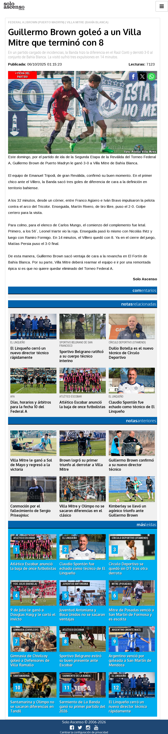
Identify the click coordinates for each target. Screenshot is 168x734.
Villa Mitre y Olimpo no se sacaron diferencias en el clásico (81, 510)
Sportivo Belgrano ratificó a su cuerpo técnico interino (81, 356)
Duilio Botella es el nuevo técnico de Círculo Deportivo (131, 353)
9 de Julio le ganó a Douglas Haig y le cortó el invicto (33, 614)
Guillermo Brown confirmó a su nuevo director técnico (131, 465)
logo (14, 6)
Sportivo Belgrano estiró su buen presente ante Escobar (80, 660)
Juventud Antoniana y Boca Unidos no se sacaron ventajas (82, 614)
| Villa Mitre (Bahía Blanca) (86, 22)
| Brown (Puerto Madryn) (44, 22)
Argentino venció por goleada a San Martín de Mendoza (130, 660)
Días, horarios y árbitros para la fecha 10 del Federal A (30, 407)
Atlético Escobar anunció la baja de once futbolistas (82, 404)
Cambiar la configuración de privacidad (84, 732)
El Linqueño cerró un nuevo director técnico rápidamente (29, 353)
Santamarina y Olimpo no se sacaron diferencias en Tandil (32, 706)
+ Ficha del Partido (22, 75)
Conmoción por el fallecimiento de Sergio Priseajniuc (30, 510)
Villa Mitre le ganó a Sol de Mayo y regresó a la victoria (31, 465)
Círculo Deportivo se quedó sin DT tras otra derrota (128, 568)
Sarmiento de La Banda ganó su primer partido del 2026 (82, 706)
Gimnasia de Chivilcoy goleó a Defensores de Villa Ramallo (29, 660)
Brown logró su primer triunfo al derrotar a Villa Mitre (81, 465)
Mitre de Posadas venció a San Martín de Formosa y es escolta (131, 614)
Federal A (16, 22)
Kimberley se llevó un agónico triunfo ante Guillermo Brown (127, 510)
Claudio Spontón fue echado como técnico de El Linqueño (132, 407)
